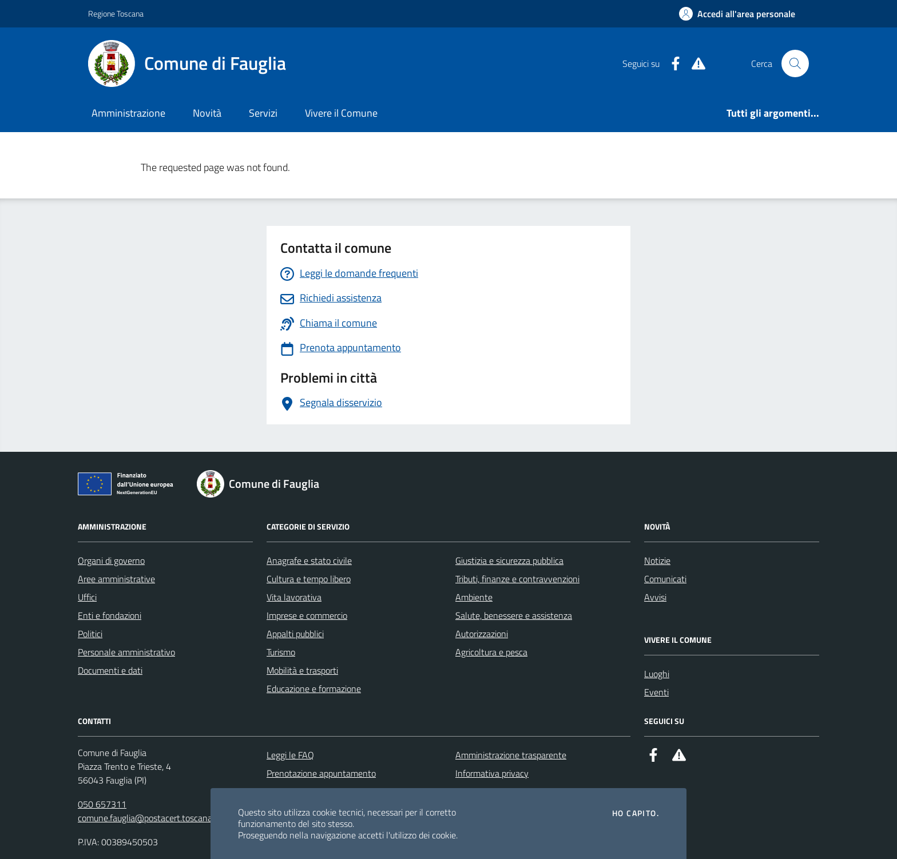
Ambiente (474, 597)
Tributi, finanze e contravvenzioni (517, 579)
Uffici (87, 597)
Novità (207, 113)
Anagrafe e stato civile (309, 560)
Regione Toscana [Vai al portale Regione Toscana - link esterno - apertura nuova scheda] (116, 13)
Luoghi (656, 674)
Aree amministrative (116, 579)
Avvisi (655, 597)
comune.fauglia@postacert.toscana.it (148, 818)
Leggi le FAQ (290, 755)
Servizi (263, 113)
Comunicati (665, 579)
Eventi (656, 692)
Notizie (657, 560)
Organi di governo (111, 560)
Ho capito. (635, 813)
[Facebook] (671, 64)
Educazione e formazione (314, 688)
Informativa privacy (492, 773)
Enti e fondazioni (109, 615)
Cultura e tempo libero (309, 579)
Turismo (281, 652)
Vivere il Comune (341, 113)
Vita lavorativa (294, 597)
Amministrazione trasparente (510, 755)
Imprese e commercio (307, 615)
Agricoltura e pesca (491, 652)
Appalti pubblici (295, 634)
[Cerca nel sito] (795, 63)
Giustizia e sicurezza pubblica (509, 560)
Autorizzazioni (481, 634)
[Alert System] (693, 64)
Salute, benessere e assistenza (513, 615)
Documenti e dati (110, 670)
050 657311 (102, 804)
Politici (90, 634)
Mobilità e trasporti (302, 670)
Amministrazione (128, 113)
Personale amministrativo (126, 652)
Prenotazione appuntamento (321, 773)
